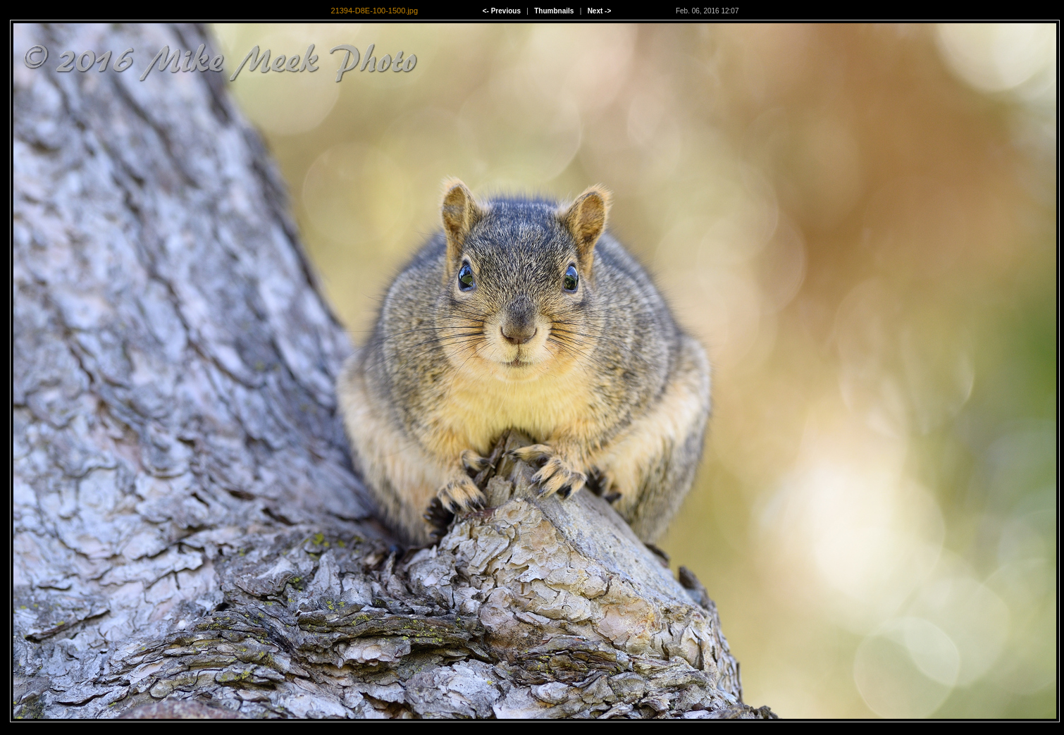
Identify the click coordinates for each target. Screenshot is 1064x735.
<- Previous (502, 11)
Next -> (600, 11)
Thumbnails (554, 11)
